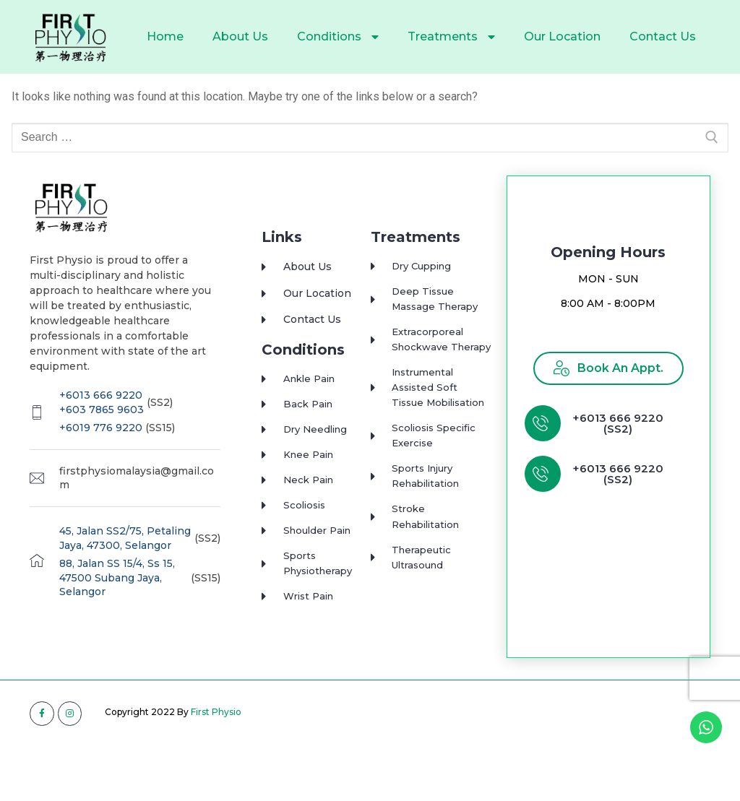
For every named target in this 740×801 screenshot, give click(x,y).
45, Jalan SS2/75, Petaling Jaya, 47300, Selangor (125, 567)
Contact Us (662, 36)
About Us (240, 36)
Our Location (562, 36)
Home (165, 36)
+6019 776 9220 (100, 456)
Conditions (338, 37)
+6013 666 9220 (100, 423)
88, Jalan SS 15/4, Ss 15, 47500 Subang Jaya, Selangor (117, 606)
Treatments (451, 37)
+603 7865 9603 (101, 437)
